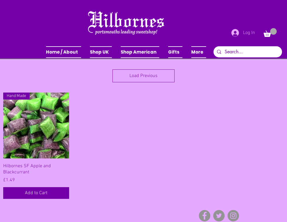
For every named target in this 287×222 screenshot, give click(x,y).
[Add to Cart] (36, 193)
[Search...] (247, 51)
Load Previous (143, 76)
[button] (101, 52)
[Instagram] (233, 215)
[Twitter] (219, 215)
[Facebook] (204, 215)
